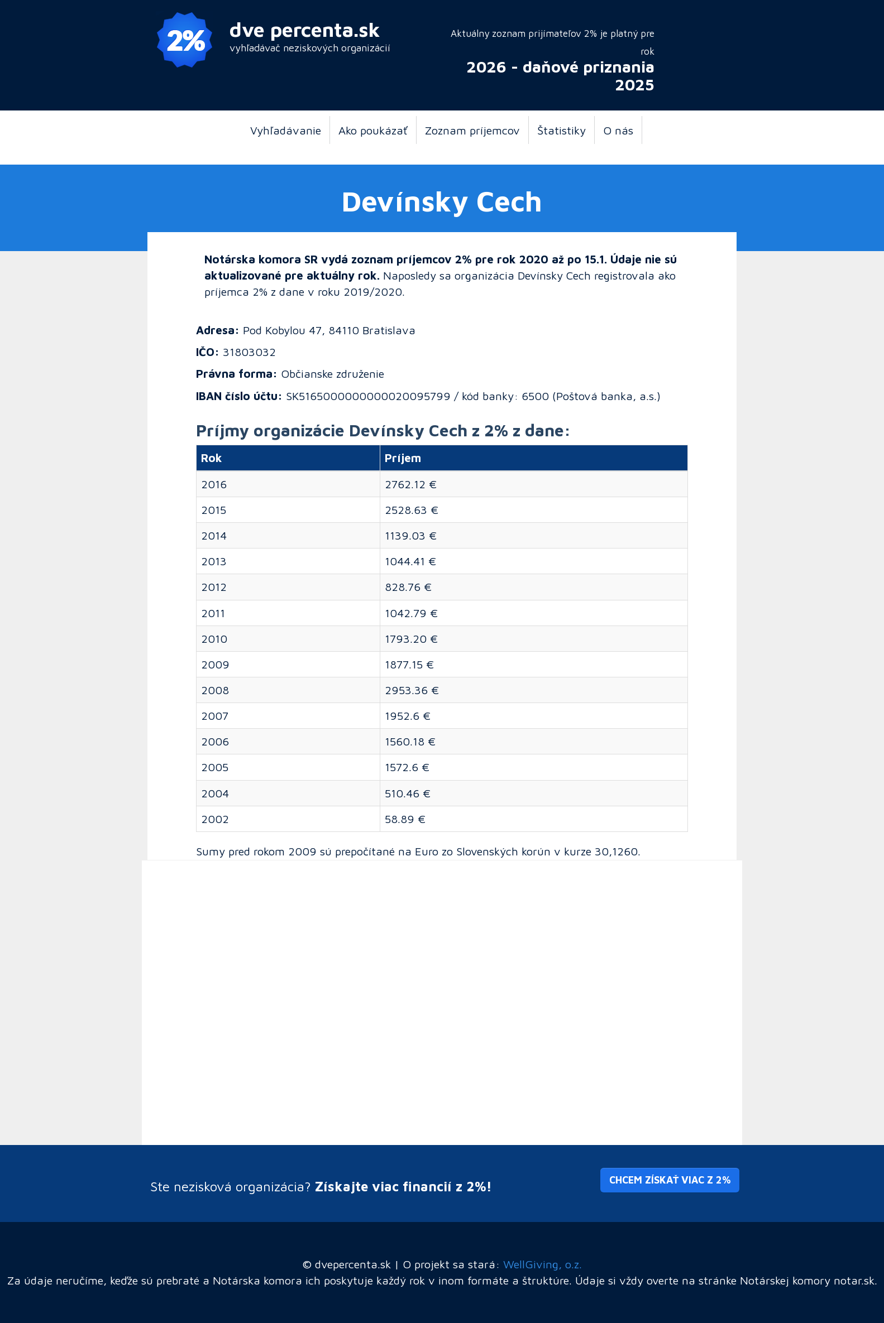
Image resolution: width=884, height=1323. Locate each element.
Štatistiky (561, 130)
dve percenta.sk (305, 29)
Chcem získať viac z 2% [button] (669, 1180)
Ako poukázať (373, 130)
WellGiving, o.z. (542, 1264)
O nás (618, 130)
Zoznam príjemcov (472, 130)
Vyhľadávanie (285, 130)
